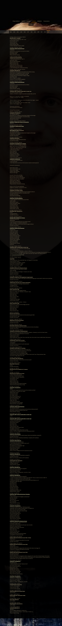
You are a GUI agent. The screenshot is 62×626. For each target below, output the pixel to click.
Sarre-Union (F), (12, 127)
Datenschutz (15, 622)
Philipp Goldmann (13, 21)
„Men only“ (11, 606)
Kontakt (50, 21)
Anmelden (51, 624)
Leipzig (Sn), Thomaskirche (14, 384)
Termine (31, 21)
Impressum (10, 622)
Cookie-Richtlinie (19, 622)
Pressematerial (44, 21)
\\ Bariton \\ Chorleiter (23, 21)
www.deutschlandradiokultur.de (17, 251)
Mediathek (37, 21)
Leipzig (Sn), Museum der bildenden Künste (17, 518)
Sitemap (23, 622)
